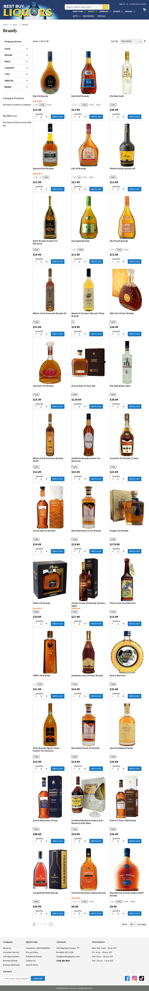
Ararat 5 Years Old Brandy (123, 820)
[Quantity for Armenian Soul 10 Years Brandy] (79, 696)
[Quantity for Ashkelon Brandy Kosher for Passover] (79, 479)
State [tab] (7, 48)
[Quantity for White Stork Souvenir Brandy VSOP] (41, 479)
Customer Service (11, 952)
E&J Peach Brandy (119, 240)
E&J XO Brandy (40, 96)
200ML (98, 105)
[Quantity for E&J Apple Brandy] (79, 261)
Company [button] (8, 942)
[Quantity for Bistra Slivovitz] (118, 696)
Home (5, 24)
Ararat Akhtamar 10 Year (45, 820)
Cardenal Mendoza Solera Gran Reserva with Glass (87, 822)
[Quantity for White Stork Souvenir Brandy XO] (41, 334)
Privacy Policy (32, 952)
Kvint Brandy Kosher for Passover (45, 242)
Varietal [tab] (9, 80)
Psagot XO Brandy (119, 530)
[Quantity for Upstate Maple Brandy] (118, 769)
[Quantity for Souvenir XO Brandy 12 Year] (118, 479)
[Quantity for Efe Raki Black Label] (118, 406)
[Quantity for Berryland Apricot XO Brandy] (79, 551)
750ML (42, 105)
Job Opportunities (11, 956)
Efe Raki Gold (117, 96)
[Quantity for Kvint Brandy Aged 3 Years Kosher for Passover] (41, 769)
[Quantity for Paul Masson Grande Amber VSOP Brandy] (118, 913)
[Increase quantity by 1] (46, 117)
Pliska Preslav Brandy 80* (123, 168)
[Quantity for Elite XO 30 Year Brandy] (118, 334)
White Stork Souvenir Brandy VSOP (48, 459)
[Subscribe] (38, 978)
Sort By (114, 41)
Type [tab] (7, 74)
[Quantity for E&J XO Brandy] (41, 117)
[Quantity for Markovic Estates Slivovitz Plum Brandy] (79, 334)
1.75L (36, 105)
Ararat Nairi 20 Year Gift (83, 385)
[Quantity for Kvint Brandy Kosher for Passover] (41, 261)
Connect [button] (7, 971)
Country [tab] (9, 67)
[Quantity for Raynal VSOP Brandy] (41, 189)
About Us (7, 948)
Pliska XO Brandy (41, 603)
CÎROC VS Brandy (41, 675)
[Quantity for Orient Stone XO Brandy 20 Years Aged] (79, 624)
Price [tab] (7, 61)
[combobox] (86, 5)
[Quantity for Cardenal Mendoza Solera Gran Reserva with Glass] (79, 841)
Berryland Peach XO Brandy (86, 748)
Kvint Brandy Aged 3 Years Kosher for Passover (46, 749)
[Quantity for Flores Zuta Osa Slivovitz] (118, 624)
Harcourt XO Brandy (43, 385)
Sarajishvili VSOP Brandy (45, 892)
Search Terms (32, 965)
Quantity (39, 114)
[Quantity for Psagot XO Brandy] (118, 551)
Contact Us (31, 960)
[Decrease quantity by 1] (36, 117)
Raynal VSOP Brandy (43, 168)
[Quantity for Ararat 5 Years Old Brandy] (118, 841)
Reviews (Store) (10, 960)
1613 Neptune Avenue (67, 948)
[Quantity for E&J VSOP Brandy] (79, 117)
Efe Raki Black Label (120, 385)
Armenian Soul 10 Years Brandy (87, 675)
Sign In (122, 4)
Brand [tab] (7, 86)
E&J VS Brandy (79, 168)
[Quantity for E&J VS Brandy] (79, 189)
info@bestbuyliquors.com (68, 956)
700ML (113, 177)
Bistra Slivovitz (118, 675)
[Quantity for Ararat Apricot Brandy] (41, 551)
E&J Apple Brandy (80, 240)
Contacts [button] (61, 942)
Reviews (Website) (11, 965)
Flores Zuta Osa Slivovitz (123, 603)
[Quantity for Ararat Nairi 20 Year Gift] (79, 406)
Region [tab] (8, 55)
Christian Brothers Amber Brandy (89, 892)
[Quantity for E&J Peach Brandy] (118, 261)
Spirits (15, 24)
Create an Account (138, 4)
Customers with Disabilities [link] (38, 948)
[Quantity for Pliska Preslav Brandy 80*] (118, 189)
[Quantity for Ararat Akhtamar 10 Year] (41, 841)
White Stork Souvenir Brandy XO (50, 313)
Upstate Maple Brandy (121, 748)
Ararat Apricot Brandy (44, 530)
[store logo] (33, 11)
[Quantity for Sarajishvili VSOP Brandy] (41, 913)
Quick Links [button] (32, 942)
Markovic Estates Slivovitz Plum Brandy (88, 314)
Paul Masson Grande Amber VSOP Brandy (127, 894)
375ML (49, 105)
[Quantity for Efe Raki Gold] (118, 117)
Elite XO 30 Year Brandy (122, 313)
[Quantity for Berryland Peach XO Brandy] (79, 769)
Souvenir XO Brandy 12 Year (124, 458)
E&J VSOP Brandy (80, 96)
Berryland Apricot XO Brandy (86, 530)
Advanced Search (34, 956)
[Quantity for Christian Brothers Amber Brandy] (79, 913)
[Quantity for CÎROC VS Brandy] (41, 696)
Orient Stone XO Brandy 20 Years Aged (88, 604)
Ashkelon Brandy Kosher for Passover (86, 459)
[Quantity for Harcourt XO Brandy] (41, 406)
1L (79, 105)
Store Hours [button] (98, 942)
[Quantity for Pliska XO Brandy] (41, 624)
